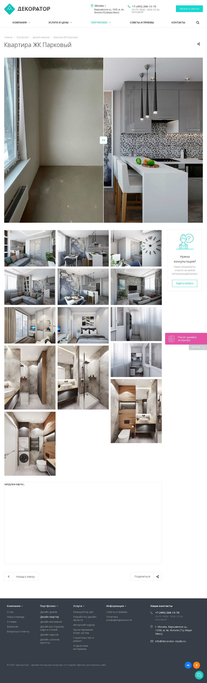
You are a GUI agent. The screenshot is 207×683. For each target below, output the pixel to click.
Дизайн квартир (49, 616)
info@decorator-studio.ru (170, 641)
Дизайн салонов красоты (49, 641)
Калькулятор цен (83, 612)
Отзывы (11, 621)
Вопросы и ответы (18, 631)
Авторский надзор (84, 624)
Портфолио (101, 22)
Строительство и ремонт (83, 639)
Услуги (77, 606)
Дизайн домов (48, 612)
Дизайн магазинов (51, 621)
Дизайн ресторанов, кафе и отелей (52, 628)
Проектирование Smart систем (83, 631)
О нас (10, 612)
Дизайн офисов (49, 634)
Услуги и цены (60, 22)
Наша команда (15, 616)
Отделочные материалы (80, 647)
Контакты (178, 22)
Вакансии (12, 626)
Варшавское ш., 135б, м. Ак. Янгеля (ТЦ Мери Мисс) (109, 11)
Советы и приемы (142, 22)
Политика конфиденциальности (119, 618)
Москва (99, 5)
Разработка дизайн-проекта (85, 618)
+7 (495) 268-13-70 (144, 6)
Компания (21, 22)
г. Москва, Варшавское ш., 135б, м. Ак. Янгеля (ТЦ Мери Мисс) (173, 630)
